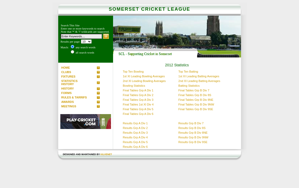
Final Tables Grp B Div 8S (194, 95)
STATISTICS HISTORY (69, 82)
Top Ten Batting (188, 71)
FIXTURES (68, 76)
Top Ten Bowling (133, 71)
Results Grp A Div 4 (135, 137)
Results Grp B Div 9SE (192, 142)
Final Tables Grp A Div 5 (138, 109)
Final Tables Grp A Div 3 (138, 99)
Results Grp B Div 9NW (193, 137)
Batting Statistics (189, 85)
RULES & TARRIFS (74, 97)
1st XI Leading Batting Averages (198, 76)
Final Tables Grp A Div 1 (138, 90)
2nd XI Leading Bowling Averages (144, 81)
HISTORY (67, 88)
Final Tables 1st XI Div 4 (138, 104)
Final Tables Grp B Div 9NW (196, 104)
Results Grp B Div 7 (191, 123)
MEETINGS (68, 106)
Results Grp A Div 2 (135, 128)
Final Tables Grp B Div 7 (193, 90)
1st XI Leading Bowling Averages (144, 76)
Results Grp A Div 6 (135, 146)
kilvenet (106, 154)
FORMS (66, 93)
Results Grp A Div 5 (135, 142)
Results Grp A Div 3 (135, 132)
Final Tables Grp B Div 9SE (195, 109)
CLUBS (66, 72)
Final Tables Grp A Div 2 (138, 95)
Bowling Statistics (134, 85)
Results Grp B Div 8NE (193, 132)
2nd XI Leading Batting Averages (199, 81)
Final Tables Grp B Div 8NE (195, 99)
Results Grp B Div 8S (192, 128)
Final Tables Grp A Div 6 (138, 113)
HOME (65, 67)
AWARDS (67, 101)
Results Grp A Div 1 (135, 123)
